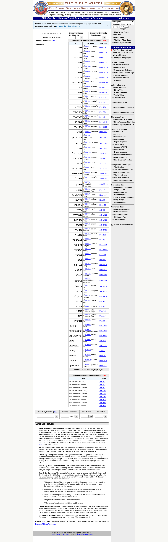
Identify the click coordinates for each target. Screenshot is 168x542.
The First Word (118, 220)
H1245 (87, 142)
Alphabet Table (118, 67)
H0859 (87, 51)
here (40, 444)
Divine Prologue (119, 137)
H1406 (87, 162)
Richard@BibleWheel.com (45, 524)
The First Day (118, 144)
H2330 (87, 147)
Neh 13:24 (103, 200)
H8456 (87, 259)
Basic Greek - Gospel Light (123, 73)
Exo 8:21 (102, 102)
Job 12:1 (102, 391)
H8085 (87, 106)
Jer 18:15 (103, 287)
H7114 (87, 126)
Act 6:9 (102, 351)
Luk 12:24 (103, 326)
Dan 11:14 (103, 321)
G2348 (88, 345)
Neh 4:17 (103, 195)
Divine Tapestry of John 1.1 (123, 122)
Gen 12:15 (103, 67)
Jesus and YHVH (119, 147)
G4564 (88, 355)
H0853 (87, 132)
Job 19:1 (102, 397)
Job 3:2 (102, 382)
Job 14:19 (103, 215)
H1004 (87, 66)
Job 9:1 (102, 388)
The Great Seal (118, 98)
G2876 (88, 325)
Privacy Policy (55, 534)
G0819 (88, 360)
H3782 (87, 286)
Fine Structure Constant (122, 160)
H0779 (87, 56)
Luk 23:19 (103, 336)
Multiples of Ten (119, 217)
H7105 (87, 229)
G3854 (88, 330)
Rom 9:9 (102, 356)
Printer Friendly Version (122, 225)
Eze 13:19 (103, 297)
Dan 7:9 (102, 316)
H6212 (87, 269)
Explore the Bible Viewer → (68, 26)
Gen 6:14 (103, 62)
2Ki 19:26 (103, 163)
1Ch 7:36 (103, 178)
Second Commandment (122, 180)
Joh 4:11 (102, 341)
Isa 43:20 (103, 281)
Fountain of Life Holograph (123, 112)
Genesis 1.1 (117, 132)
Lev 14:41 (103, 122)
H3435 (87, 86)
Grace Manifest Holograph (123, 107)
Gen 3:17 (103, 57)
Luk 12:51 (103, 331)
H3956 (87, 199)
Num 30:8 (103, 132)
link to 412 (56, 40)
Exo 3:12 (102, 97)
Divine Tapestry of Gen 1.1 (123, 125)
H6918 (87, 219)
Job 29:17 (103, 225)
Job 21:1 (102, 400)
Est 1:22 (102, 205)
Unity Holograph (119, 87)
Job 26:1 (102, 406)
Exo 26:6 (102, 112)
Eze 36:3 (102, 301)
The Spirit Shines (119, 175)
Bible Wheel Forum (120, 32)
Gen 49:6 (103, 92)
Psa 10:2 (102, 235)
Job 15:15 (103, 220)
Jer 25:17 (103, 292)
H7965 (87, 157)
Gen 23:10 (103, 77)
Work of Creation (119, 157)
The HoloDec (118, 167)
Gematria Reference (120, 65)
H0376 (87, 81)
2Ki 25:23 (103, 168)
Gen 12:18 (103, 72)
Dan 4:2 (102, 311)
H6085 (87, 76)
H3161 (87, 91)
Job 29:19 (103, 230)
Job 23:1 (102, 403)
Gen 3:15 (103, 52)
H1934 (87, 189)
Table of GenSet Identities (122, 197)
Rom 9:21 (103, 361)
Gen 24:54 (103, 82)
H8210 (87, 121)
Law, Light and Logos (121, 172)
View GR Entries (118, 55)
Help (55, 412)
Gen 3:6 (102, 47)
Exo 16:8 (102, 107)
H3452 (87, 279)
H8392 (87, 61)
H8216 (87, 254)
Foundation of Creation (122, 155)
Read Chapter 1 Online (121, 43)
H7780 (87, 182)
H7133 (87, 116)
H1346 (87, 234)
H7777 (87, 177)
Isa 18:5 (102, 260)
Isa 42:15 (103, 270)
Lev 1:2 (102, 117)
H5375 (87, 194)
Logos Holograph (119, 102)
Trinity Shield (118, 95)
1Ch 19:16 (103, 184)
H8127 (87, 224)
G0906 (88, 335)
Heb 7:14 (103, 366)
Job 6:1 (102, 385)
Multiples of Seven (120, 214)
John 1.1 (116, 134)
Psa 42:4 (102, 240)
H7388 (87, 209)
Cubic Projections (120, 212)
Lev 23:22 (103, 127)
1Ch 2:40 (103, 173)
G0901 (88, 340)
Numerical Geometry (121, 209)
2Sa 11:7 (102, 158)
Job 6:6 (102, 210)
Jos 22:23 (103, 143)
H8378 (87, 46)
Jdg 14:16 (103, 148)
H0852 (87, 310)
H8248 (87, 290)
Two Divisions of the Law (122, 170)
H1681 (87, 300)
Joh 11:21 (103, 346)
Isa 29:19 (103, 265)
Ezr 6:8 (102, 190)
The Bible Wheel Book (121, 40)
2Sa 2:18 (102, 153)
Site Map (66, 534)
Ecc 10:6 (102, 255)
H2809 (87, 135)
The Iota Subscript (120, 75)
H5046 (87, 71)
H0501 (87, 172)
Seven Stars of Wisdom (122, 119)
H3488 (87, 315)
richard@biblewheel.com (85, 534)
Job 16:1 (102, 394)
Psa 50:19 (103, 245)
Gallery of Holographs (121, 58)
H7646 (87, 249)
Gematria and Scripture (122, 70)
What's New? (118, 37)
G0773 (88, 350)
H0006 (87, 214)
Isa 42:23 (103, 275)
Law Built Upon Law (120, 178)
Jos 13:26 (103, 137)
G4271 (88, 365)
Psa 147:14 (103, 250)
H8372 (87, 306)
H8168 (87, 295)
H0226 (87, 96)
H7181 (87, 274)
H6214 (87, 152)
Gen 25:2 (103, 87)
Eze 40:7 (102, 306)
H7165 (87, 111)
